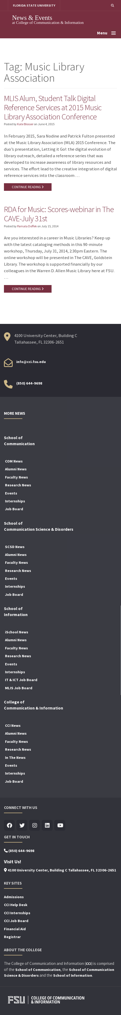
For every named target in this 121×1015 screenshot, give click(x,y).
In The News (15, 757)
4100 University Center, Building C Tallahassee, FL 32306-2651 (60, 870)
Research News (18, 485)
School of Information (72, 975)
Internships (15, 501)
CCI (88, 963)
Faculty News (16, 477)
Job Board (14, 509)
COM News (14, 461)
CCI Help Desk (15, 904)
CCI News (13, 725)
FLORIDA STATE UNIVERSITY (34, 5)
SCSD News (14, 546)
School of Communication (37, 969)
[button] (112, 5)
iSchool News (16, 632)
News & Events (32, 17)
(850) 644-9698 (29, 383)
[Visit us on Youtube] (59, 825)
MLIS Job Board (18, 688)
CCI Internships (17, 913)
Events (11, 493)
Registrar (12, 936)
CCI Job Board (16, 920)
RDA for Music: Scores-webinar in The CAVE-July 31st (59, 213)
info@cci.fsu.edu (31, 361)
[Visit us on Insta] (34, 825)
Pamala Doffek (27, 226)
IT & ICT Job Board (21, 679)
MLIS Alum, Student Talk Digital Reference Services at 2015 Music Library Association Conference (53, 107)
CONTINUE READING (28, 187)
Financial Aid (15, 929)
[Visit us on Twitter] (22, 825)
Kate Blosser (25, 124)
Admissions (14, 897)
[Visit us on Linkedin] (47, 825)
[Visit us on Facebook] (9, 825)
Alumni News (16, 469)
